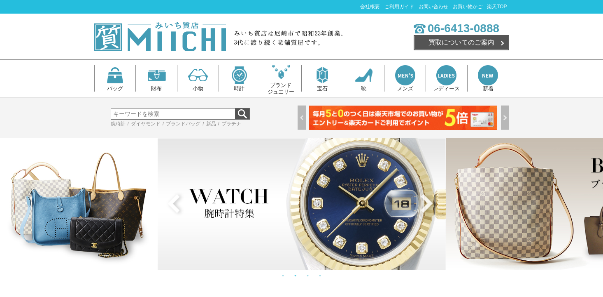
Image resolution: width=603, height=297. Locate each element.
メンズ (405, 78)
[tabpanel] (302, 204)
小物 (198, 78)
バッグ (115, 78)
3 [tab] (308, 276)
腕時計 (118, 124)
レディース (446, 78)
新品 (211, 124)
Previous (302, 118)
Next (505, 118)
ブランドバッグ (183, 124)
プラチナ (231, 124)
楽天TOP (497, 6)
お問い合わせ (433, 6)
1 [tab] (283, 276)
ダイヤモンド (146, 124)
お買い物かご (467, 6)
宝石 (322, 78)
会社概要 (370, 6)
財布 (157, 78)
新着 (488, 78)
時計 (239, 78)
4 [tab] (320, 276)
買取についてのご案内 (461, 42)
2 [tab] (295, 276)
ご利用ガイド (399, 6)
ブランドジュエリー (281, 78)
